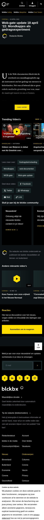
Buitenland (6, 465)
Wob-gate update (25, 175)
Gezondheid (7, 481)
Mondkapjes (9, 169)
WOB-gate (8, 175)
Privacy (25, 476)
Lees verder (22, 107)
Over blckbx (27, 441)
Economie (6, 470)
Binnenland (6, 460)
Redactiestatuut (8, 436)
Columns (25, 460)
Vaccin (25, 470)
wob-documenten (26, 169)
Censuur (25, 481)
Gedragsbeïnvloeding (28, 162)
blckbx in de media (9, 441)
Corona (5, 476)
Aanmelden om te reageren (22, 329)
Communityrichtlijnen (10, 446)
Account (25, 436)
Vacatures (26, 446)
